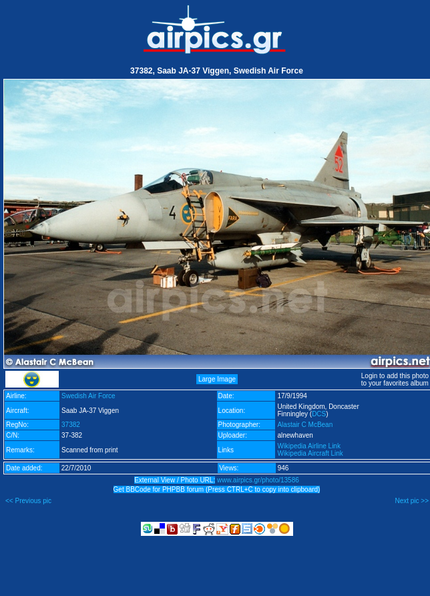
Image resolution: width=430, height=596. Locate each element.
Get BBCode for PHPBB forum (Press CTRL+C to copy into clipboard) (217, 489)
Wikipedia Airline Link (309, 446)
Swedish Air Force (88, 396)
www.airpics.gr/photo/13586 (258, 480)
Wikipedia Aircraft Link (310, 453)
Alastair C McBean (305, 424)
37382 (70, 424)
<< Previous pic (28, 500)
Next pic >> (412, 500)
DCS (319, 414)
